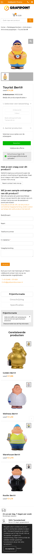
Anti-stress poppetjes (8, 29)
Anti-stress (27, 27)
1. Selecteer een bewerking (16, 104)
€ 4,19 (8, 499)
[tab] (17, 294)
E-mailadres (5, 240)
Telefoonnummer (7, 232)
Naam (3, 223)
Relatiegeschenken (14, 27)
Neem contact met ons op (11, 183)
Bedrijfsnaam (5, 215)
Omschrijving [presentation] (17, 299)
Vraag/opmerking (7, 248)
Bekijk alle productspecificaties (14, 97)
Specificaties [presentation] (17, 305)
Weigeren (19, 548)
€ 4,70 (8, 458)
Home (3, 27)
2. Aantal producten (12, 128)
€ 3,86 (8, 376)
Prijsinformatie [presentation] (17, 294)
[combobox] (14, 20)
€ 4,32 (8, 417)
